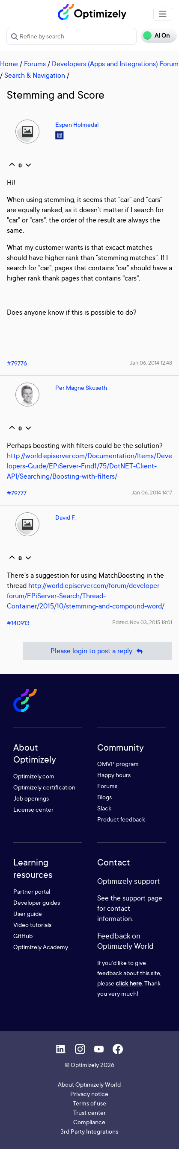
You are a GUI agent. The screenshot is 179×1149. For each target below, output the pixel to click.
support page (142, 898)
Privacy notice (89, 1094)
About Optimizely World (89, 1084)
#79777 (17, 493)
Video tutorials (32, 925)
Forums (35, 63)
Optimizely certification (44, 787)
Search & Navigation (34, 75)
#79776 (17, 363)
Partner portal (31, 891)
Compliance (89, 1122)
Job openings (31, 798)
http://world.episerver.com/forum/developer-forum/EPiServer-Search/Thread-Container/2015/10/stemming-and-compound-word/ (85, 596)
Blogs (104, 797)
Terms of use (89, 1103)
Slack (104, 808)
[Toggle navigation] (162, 14)
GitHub (23, 936)
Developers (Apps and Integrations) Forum (115, 63)
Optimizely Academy (40, 947)
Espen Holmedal (76, 124)
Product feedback (121, 819)
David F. (65, 517)
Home (9, 63)
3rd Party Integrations (89, 1131)
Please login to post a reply (98, 651)
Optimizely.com (33, 776)
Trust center (89, 1112)
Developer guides (36, 902)
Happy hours (114, 775)
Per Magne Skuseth (81, 387)
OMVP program (118, 764)
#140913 (18, 623)
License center (33, 809)
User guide (27, 913)
